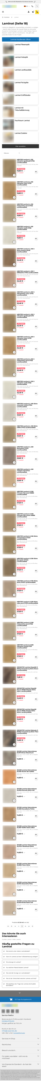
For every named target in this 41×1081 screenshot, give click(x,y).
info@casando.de (9, 1031)
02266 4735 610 (8, 1021)
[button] (37, 6)
